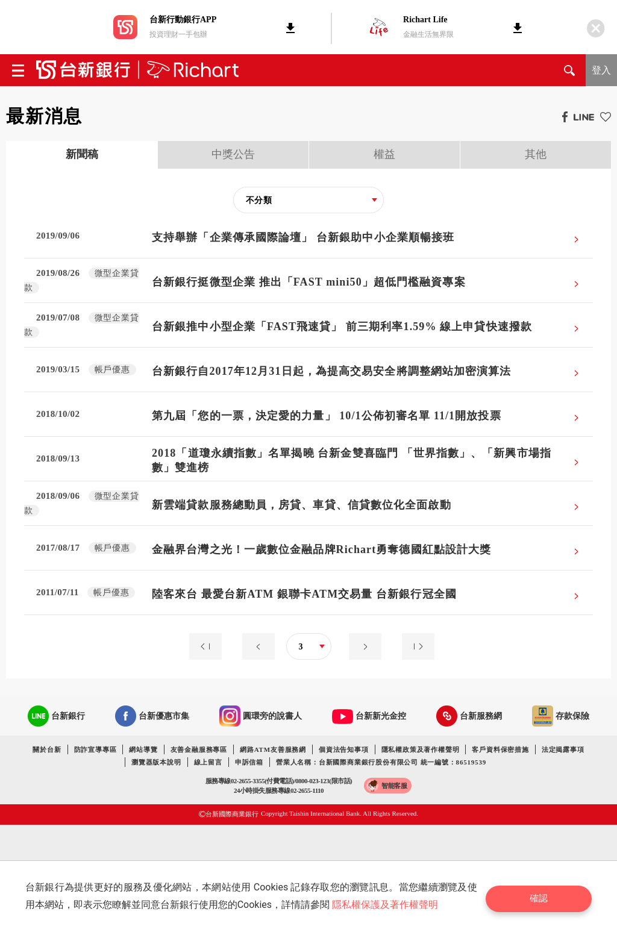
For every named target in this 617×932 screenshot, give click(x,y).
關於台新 (47, 749)
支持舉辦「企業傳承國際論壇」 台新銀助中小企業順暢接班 (303, 237)
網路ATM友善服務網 (273, 749)
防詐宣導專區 (95, 749)
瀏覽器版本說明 (156, 762)
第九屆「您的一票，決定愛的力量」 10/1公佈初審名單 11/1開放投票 (326, 416)
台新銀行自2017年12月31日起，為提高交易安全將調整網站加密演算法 (332, 371)
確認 (543, 896)
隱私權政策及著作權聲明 (420, 749)
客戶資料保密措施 (500, 749)
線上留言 (208, 762)
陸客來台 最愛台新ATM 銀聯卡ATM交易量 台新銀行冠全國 (304, 594)
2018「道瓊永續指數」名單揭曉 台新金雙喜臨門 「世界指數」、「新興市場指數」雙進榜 (351, 460)
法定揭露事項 (563, 749)
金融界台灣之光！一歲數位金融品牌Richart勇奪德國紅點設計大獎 (321, 549)
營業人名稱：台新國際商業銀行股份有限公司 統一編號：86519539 (381, 762)
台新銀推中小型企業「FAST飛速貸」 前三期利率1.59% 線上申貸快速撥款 (342, 327)
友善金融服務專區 (199, 749)
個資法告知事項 (344, 749)
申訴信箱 (249, 762)
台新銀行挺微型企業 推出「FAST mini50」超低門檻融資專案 (309, 282)
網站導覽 (143, 749)
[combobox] (308, 200)
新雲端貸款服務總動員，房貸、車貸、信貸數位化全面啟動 (301, 505)
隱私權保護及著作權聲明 (388, 904)
